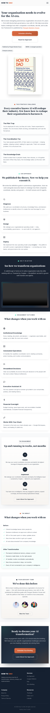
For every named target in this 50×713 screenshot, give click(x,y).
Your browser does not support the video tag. (25, 294)
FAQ (28, 681)
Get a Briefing (30, 684)
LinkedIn (29, 698)
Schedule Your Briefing (25, 650)
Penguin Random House (31, 28)
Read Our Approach (25, 40)
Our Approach (30, 676)
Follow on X (30, 695)
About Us (3, 693)
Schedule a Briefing (25, 33)
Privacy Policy (5, 695)
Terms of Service (6, 698)
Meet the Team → (25, 614)
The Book (29, 693)
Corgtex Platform (31, 679)
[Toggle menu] (47, 3)
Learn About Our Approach (25, 499)
